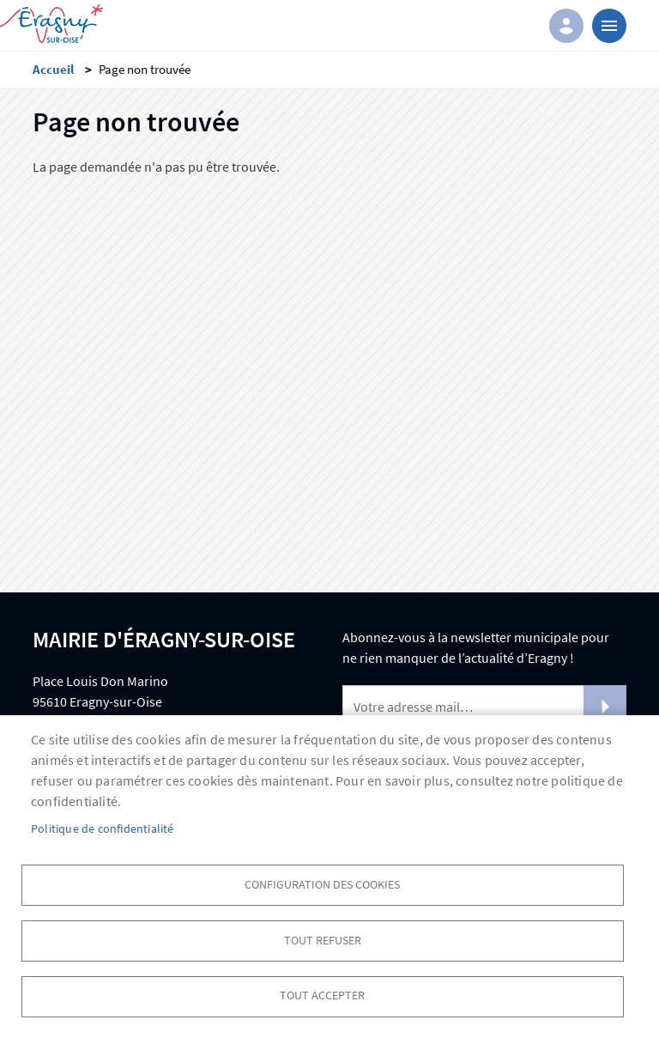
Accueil (53, 69)
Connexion (566, 26)
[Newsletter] (484, 706)
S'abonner (604, 706)
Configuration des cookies (322, 884)
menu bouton (609, 26)
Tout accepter (322, 995)
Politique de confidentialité (102, 828)
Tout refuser (322, 939)
